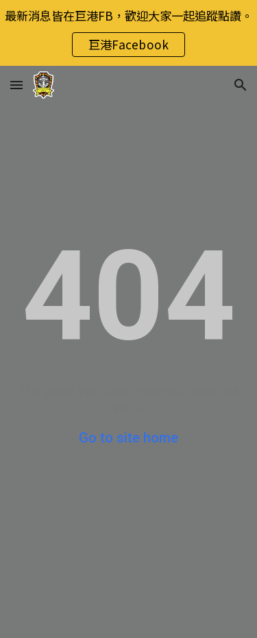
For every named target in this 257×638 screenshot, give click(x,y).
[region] (128, 33)
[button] (16, 85)
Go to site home (128, 437)
